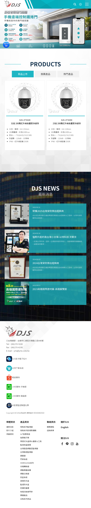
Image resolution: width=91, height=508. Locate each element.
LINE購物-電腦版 (16, 395)
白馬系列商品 (25, 499)
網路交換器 (24, 473)
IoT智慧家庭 (25, 434)
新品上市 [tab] (22, 74)
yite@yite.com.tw (22, 350)
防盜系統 (23, 477)
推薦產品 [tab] (45, 74)
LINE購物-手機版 (16, 386)
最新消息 (10, 427)
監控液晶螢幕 (25, 445)
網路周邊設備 (25, 470)
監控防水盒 (24, 484)
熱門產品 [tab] (68, 74)
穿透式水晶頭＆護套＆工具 (31, 441)
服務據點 (50, 427)
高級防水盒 (24, 481)
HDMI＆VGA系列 (27, 463)
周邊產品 (23, 495)
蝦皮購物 (13, 377)
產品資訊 (24, 421)
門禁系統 (23, 459)
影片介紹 (10, 430)
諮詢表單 (50, 430)
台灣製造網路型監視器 (29, 448)
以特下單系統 (14, 368)
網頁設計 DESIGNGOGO (35, 413)
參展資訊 (10, 434)
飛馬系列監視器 (26, 427)
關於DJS (65, 421)
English (64, 427)
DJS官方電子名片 (16, 358)
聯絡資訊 (51, 421)
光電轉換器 (24, 466)
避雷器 (23, 455)
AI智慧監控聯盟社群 (17, 405)
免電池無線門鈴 (26, 491)
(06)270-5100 (17, 344)
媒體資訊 (10, 421)
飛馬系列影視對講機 (28, 430)
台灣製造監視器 (26, 452)
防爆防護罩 (24, 488)
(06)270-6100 (17, 347)
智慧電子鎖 (24, 437)
